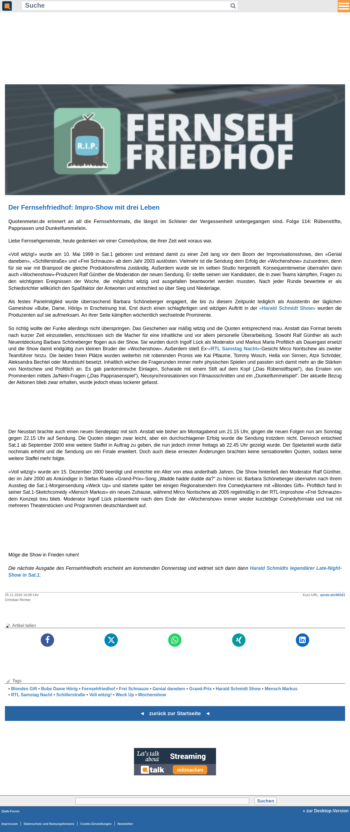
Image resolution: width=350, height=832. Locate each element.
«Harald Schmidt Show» (287, 308)
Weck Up (125, 694)
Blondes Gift (24, 688)
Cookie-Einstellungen (96, 823)
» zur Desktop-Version (326, 810)
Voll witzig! (100, 694)
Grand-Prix (200, 688)
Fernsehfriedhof (98, 688)
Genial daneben (169, 688)
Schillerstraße (70, 694)
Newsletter (125, 823)
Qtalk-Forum (10, 811)
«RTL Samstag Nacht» (234, 348)
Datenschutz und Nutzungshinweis (49, 823)
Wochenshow (152, 694)
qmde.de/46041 (332, 595)
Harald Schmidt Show (238, 688)
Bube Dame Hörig (59, 688)
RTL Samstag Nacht (31, 694)
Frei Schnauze (133, 688)
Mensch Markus (281, 688)
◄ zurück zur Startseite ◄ (175, 713)
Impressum (9, 823)
